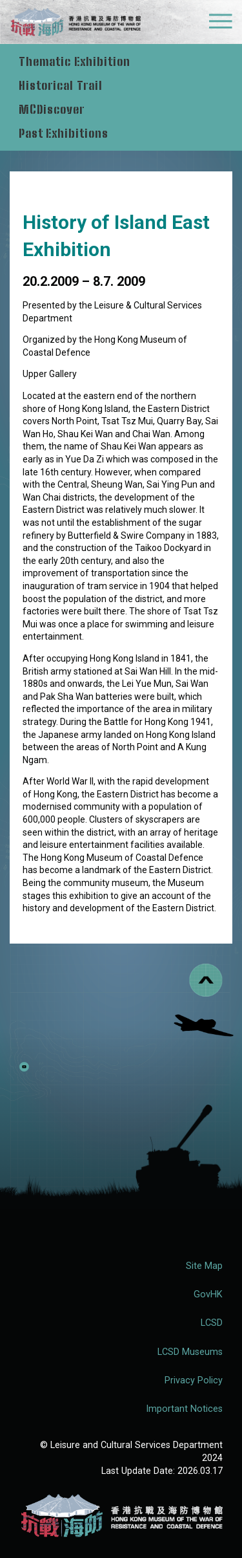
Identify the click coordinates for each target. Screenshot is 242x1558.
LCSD (212, 1322)
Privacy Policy (194, 1380)
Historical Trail (62, 85)
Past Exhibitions (63, 133)
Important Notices (184, 1408)
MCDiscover (52, 109)
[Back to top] (206, 980)
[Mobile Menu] (220, 24)
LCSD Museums (190, 1352)
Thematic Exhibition (76, 61)
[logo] (75, 24)
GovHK (208, 1294)
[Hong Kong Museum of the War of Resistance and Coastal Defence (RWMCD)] (121, 1516)
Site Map (204, 1265)
